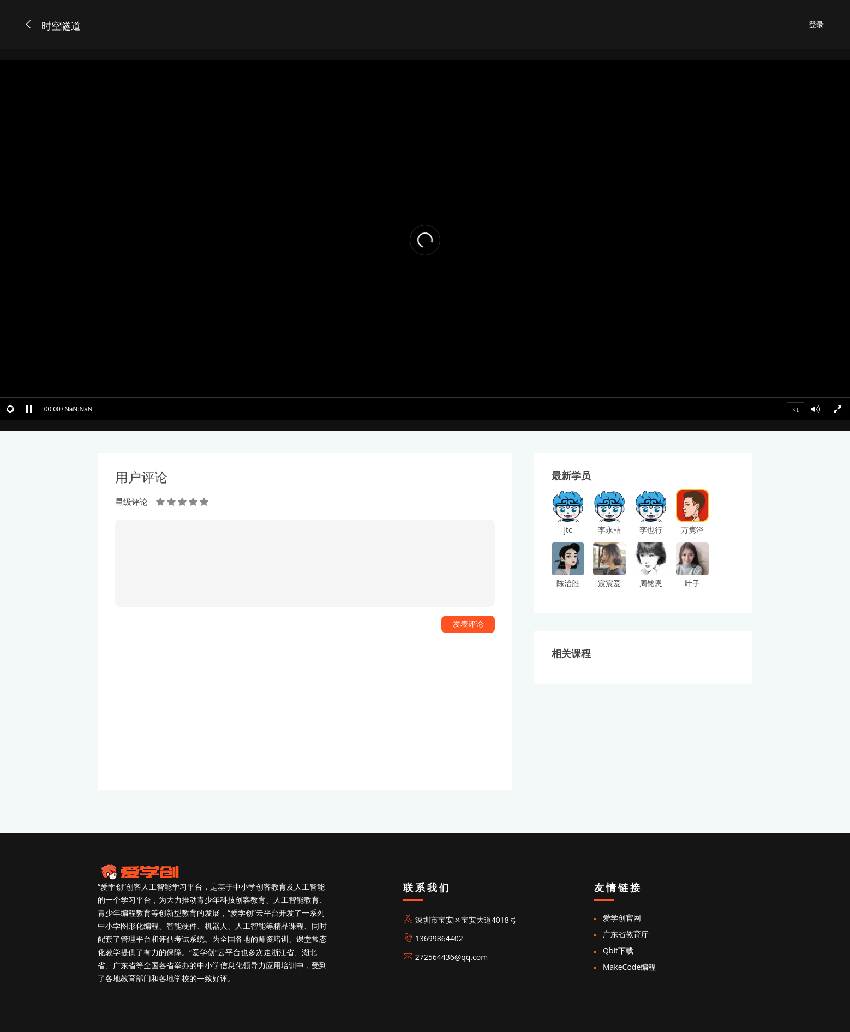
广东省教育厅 (626, 934)
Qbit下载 (618, 950)
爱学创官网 (622, 917)
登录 (816, 24)
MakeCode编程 (629, 967)
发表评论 (468, 624)
